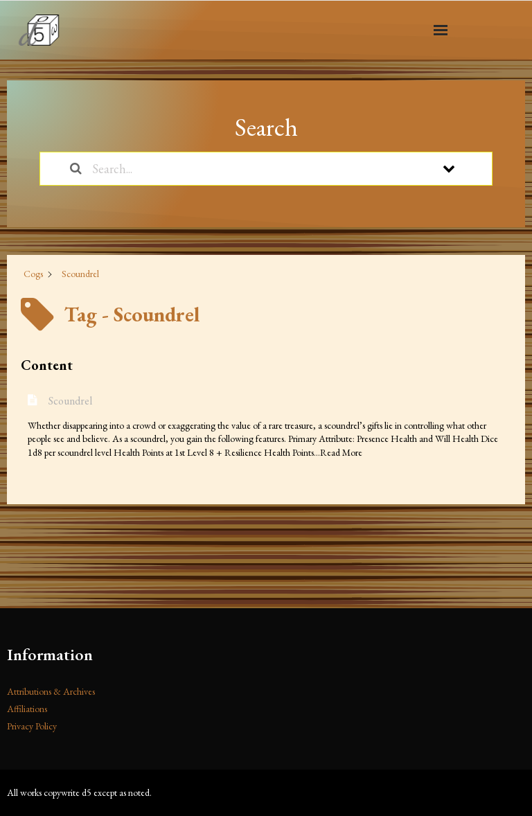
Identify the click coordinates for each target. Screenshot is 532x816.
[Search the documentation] (76, 168)
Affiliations (27, 708)
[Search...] (248, 168)
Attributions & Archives (51, 691)
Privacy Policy (32, 726)
